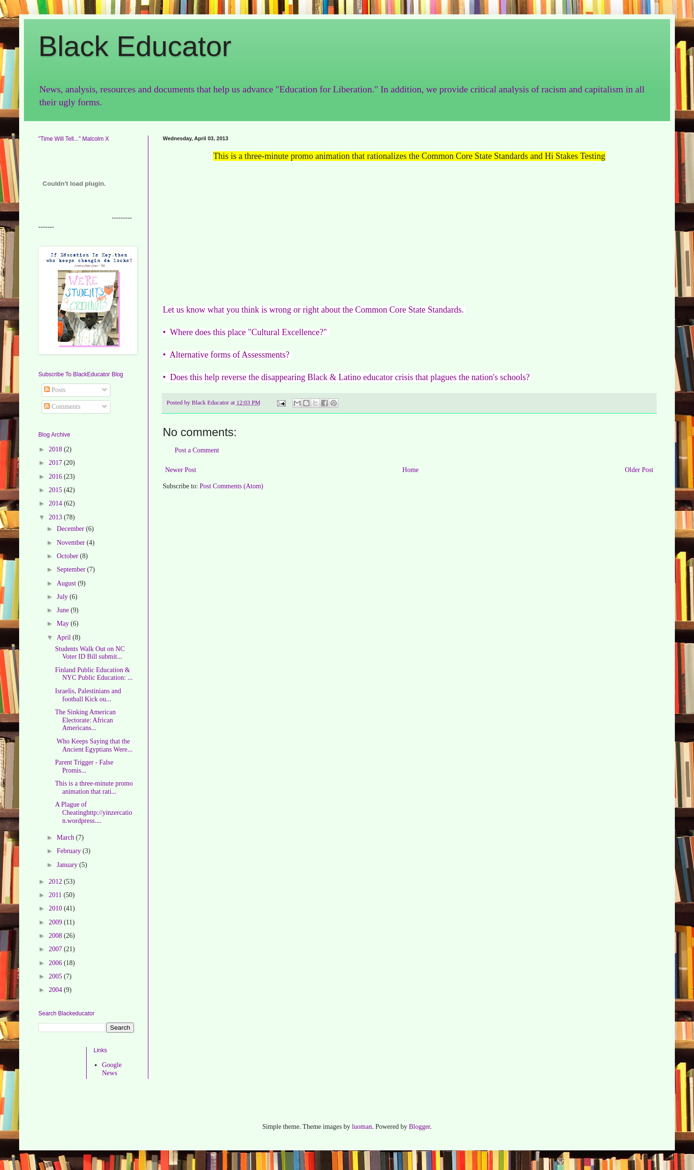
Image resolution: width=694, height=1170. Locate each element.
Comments (62, 406)
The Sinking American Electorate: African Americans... (85, 720)
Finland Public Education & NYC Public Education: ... (94, 674)
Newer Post (180, 469)
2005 (56, 976)
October (68, 556)
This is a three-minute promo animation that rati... (94, 787)
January (67, 864)
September (71, 569)
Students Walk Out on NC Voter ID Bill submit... (90, 653)
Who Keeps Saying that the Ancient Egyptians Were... (94, 745)
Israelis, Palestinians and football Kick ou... (88, 695)
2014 (56, 503)
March (66, 837)
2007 (56, 949)
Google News (112, 1069)
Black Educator (135, 46)
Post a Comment (197, 450)
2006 (56, 963)
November (71, 542)
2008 (56, 935)
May (63, 623)
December (71, 528)
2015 (56, 490)
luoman (362, 1126)
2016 (56, 476)
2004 (56, 989)
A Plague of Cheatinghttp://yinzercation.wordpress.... (93, 812)
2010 (56, 908)
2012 (56, 881)
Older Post (639, 469)
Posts (55, 390)
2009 (56, 922)
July (62, 596)
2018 (56, 449)
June (63, 610)
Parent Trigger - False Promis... (84, 766)
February (69, 851)
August (67, 583)
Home (411, 469)
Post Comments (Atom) (231, 486)
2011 (56, 895)
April (64, 637)
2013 (56, 517)
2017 (56, 462)
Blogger (419, 1126)
